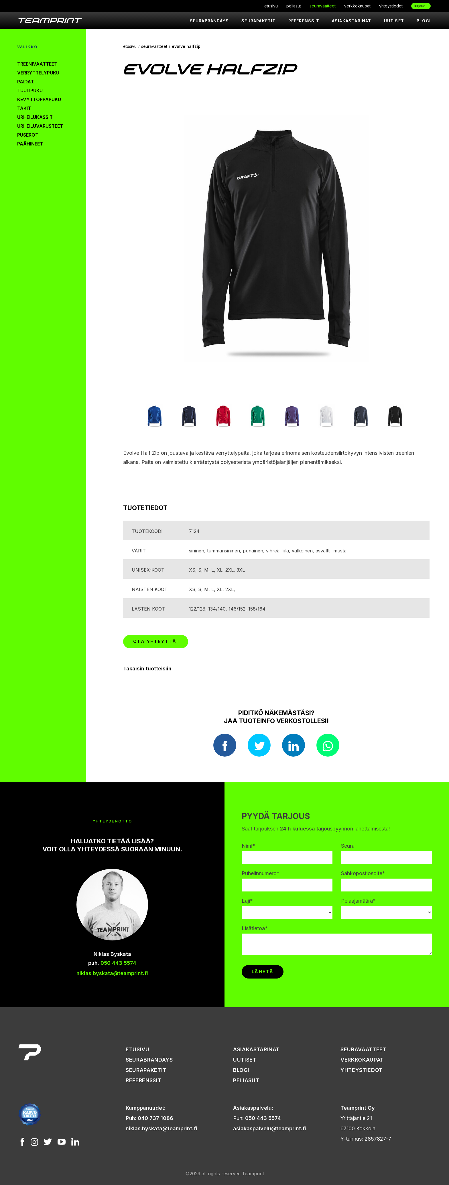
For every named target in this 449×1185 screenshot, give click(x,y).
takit (24, 108)
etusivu (271, 5)
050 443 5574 (118, 963)
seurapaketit (258, 20)
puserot (27, 135)
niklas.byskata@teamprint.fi (112, 973)
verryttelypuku (38, 73)
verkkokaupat (357, 5)
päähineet (30, 144)
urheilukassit (35, 117)
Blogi (424, 20)
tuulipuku (30, 90)
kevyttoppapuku (39, 99)
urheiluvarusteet (40, 126)
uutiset (394, 20)
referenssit (303, 20)
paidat (25, 81)
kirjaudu (421, 6)
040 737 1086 (155, 1118)
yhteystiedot (391, 5)
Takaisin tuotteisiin (147, 669)
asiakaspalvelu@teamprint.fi (269, 1128)
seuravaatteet (323, 5)
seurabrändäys (209, 20)
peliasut (293, 5)
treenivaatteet (37, 64)
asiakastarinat (351, 20)
